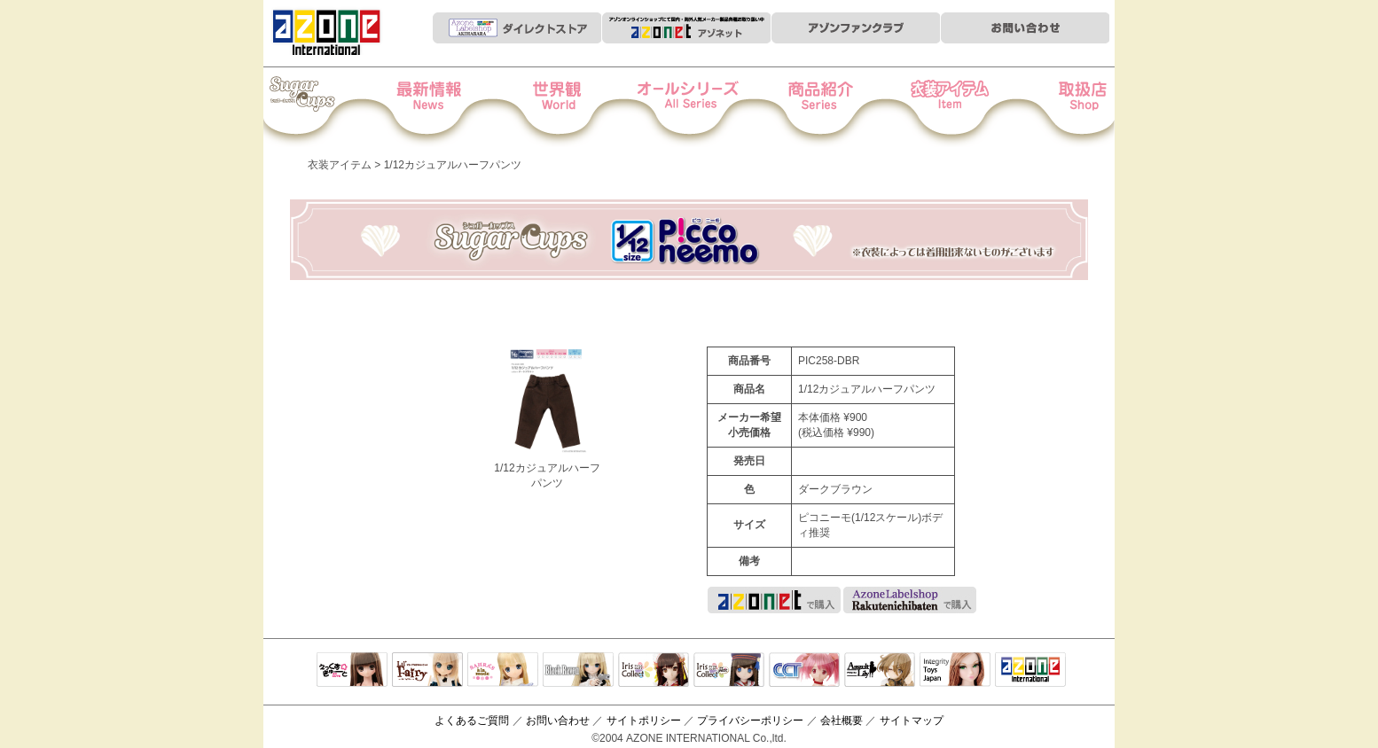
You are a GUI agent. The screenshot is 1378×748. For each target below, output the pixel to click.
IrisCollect (653, 671)
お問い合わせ (558, 720)
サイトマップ (911, 720)
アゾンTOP (1030, 671)
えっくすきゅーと (352, 671)
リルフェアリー (427, 671)
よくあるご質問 (472, 720)
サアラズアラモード (502, 671)
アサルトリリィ (879, 671)
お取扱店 (1054, 107)
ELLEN (728, 671)
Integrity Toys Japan (955, 671)
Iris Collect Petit (324, 107)
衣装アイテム (932, 107)
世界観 (568, 107)
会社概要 (841, 720)
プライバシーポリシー (750, 720)
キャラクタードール (804, 671)
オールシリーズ (689, 107)
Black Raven (578, 671)
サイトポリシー (644, 720)
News (446, 107)
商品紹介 (811, 107)
